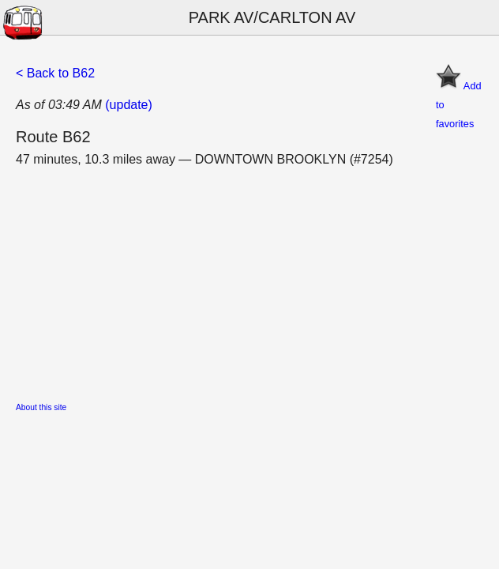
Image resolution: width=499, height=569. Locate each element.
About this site (41, 407)
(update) (128, 104)
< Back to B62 (55, 73)
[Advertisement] (249, 279)
